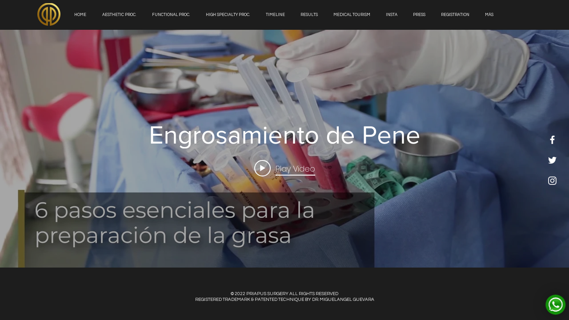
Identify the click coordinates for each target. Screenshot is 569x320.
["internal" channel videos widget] (284, 149)
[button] (310, 15)
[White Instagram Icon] (552, 180)
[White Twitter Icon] (552, 160)
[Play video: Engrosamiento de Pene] (284, 168)
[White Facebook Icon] (552, 139)
